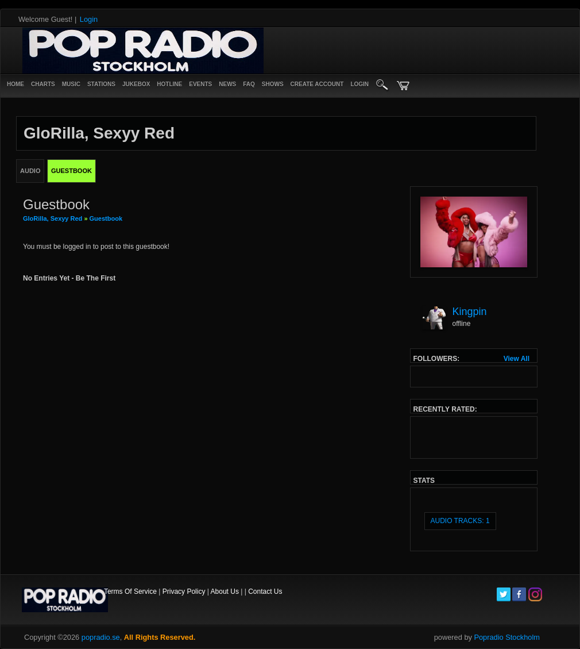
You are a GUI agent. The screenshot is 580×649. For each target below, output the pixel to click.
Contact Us (265, 591)
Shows (273, 84)
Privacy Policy (184, 591)
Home (15, 84)
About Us (225, 591)
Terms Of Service (130, 591)
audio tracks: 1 (460, 521)
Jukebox (136, 84)
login (359, 84)
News (227, 84)
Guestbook (106, 218)
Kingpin (470, 311)
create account (317, 84)
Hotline (169, 84)
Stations (101, 84)
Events (200, 84)
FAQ (249, 84)
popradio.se (101, 637)
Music (71, 84)
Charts (43, 84)
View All (516, 359)
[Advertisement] (404, 50)
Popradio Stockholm (507, 637)
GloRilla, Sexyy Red (52, 218)
